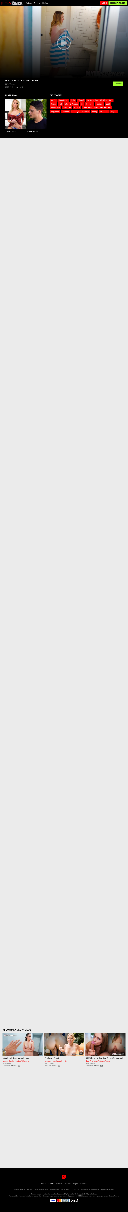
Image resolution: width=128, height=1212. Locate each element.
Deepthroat (63, 100)
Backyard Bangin (52, 1058)
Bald (108, 104)
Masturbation (92, 100)
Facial (73, 100)
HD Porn (77, 108)
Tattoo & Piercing (71, 104)
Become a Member (117, 3)
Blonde (53, 104)
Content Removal (114, 1196)
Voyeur (114, 112)
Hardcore (99, 104)
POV (110, 100)
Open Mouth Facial (90, 108)
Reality (94, 112)
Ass (82, 104)
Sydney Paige (11, 131)
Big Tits (53, 100)
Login (104, 3)
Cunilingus (76, 112)
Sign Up (118, 84)
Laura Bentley (62, 1061)
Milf (60, 104)
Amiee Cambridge (10, 1061)
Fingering (89, 104)
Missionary (104, 112)
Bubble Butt (55, 108)
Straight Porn (105, 108)
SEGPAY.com (82, 1196)
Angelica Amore (104, 1061)
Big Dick (103, 100)
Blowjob (81, 100)
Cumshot (65, 112)
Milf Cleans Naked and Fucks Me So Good (104, 1058)
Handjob (85, 112)
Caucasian (67, 108)
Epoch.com (19, 1196)
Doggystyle (55, 112)
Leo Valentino (32, 131)
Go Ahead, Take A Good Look (16, 1058)
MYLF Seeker (7, 1064)
